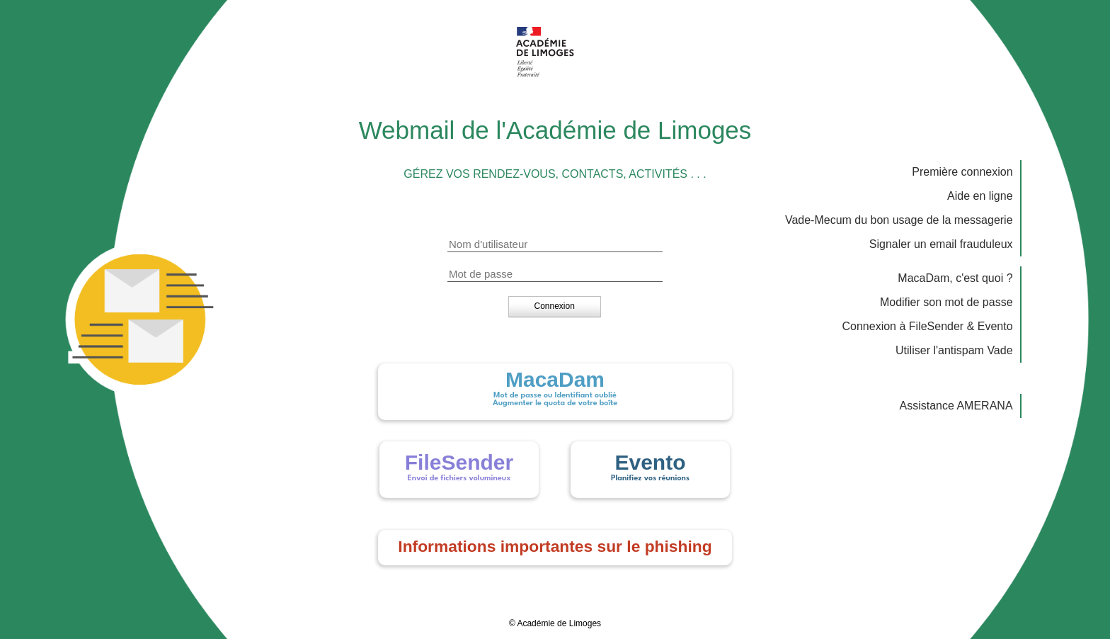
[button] (554, 306)
